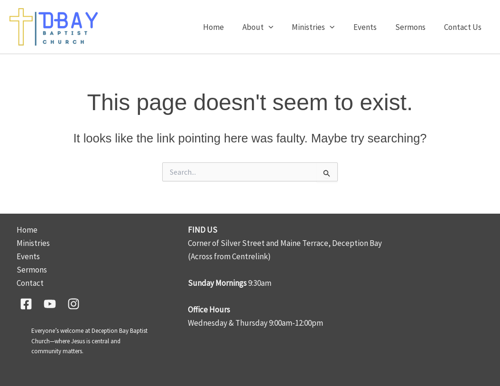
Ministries (321, 27)
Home (226, 27)
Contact (30, 283)
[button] (279, 27)
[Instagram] (73, 303)
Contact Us (463, 27)
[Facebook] (26, 303)
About (268, 27)
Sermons (413, 27)
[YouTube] (49, 303)
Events (370, 27)
